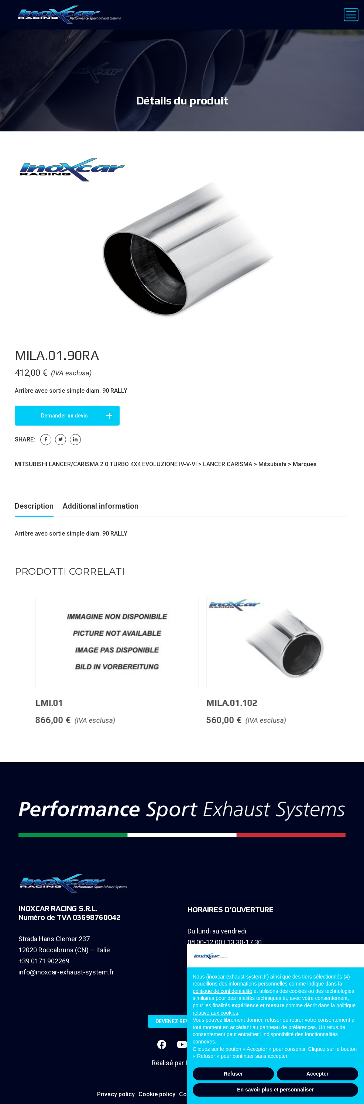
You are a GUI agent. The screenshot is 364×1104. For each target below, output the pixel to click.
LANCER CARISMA (227, 464)
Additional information (100, 506)
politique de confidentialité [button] (222, 991)
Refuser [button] (233, 1074)
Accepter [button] (317, 1074)
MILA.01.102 (320, 703)
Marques (305, 464)
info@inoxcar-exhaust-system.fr (66, 972)
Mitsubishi (272, 464)
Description (34, 506)
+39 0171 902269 (43, 961)
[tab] (34, 507)
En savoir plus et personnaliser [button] (275, 1090)
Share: (25, 439)
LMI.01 (138, 703)
